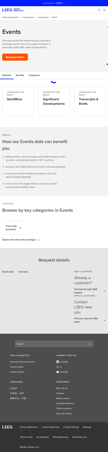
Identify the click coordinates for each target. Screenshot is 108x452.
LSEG (60, 3)
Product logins (17, 372)
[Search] (99, 9)
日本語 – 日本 (17, 393)
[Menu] (104, 9)
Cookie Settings (71, 427)
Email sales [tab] (8, 271)
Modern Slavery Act (29, 447)
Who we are (62, 388)
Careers (60, 393)
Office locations (64, 408)
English (13, 388)
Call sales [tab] (23, 271)
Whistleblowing (60, 437)
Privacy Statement (29, 427)
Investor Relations (65, 403)
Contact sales (16, 366)
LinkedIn (62, 361)
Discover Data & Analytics (22, 361)
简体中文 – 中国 (18, 398)
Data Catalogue (28, 17)
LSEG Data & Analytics (10, 17)
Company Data (43, 17)
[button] (31, 355)
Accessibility (43, 437)
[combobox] (51, 343)
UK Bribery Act (79, 437)
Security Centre (64, 413)
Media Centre (63, 398)
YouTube (62, 372)
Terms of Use (26, 437)
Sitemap (87, 427)
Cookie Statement (50, 427)
